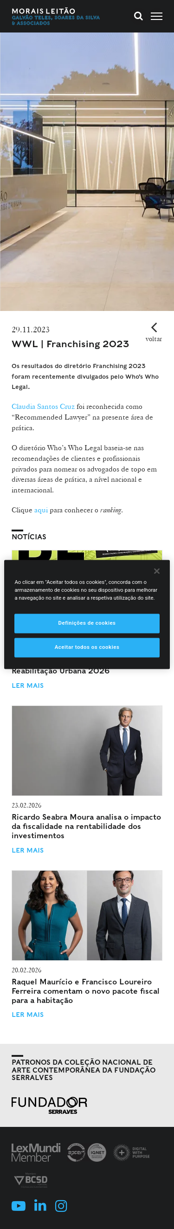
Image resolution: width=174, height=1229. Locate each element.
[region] (86, 614)
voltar (154, 339)
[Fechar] (157, 571)
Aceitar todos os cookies (87, 647)
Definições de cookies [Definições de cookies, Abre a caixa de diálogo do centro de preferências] (87, 623)
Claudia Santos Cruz (43, 406)
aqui (41, 509)
